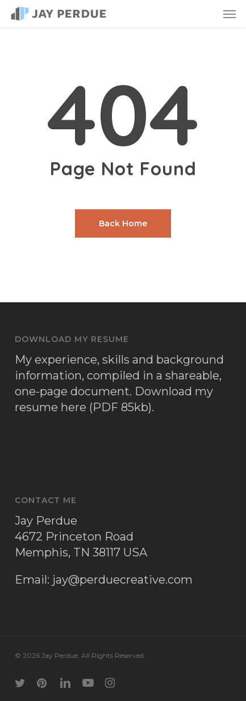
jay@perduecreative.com (122, 579)
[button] (229, 13)
